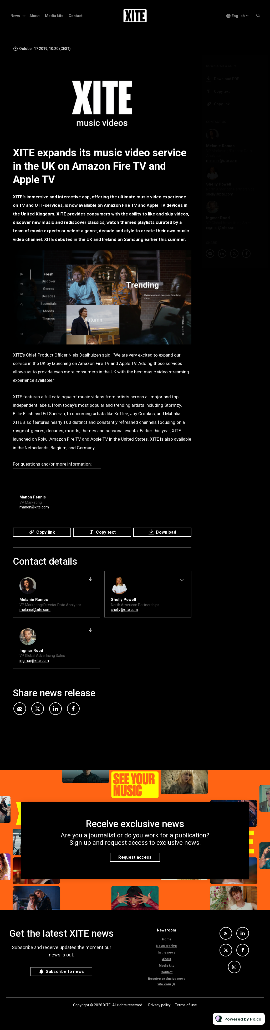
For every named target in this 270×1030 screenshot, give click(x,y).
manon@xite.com (34, 508)
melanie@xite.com (34, 609)
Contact (76, 16)
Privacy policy (159, 1005)
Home (166, 939)
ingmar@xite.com (34, 660)
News (15, 16)
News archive (166, 946)
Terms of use (186, 1005)
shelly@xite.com (124, 609)
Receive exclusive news (166, 979)
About (34, 16)
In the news (166, 952)
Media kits (54, 16)
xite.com (164, 984)
